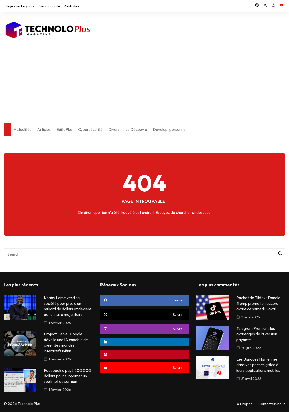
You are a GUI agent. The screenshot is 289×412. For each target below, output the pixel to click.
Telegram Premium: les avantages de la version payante (256, 334)
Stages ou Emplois (19, 6)
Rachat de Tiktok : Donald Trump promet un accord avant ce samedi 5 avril (258, 303)
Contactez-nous (271, 404)
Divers (114, 129)
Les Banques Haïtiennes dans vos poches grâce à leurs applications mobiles (258, 365)
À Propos (244, 404)
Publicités (71, 6)
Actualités (22, 129)
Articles (44, 129)
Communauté (48, 6)
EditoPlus (64, 129)
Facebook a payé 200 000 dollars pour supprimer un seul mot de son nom (67, 376)
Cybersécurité (90, 129)
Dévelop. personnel (169, 129)
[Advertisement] (144, 78)
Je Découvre (136, 129)
